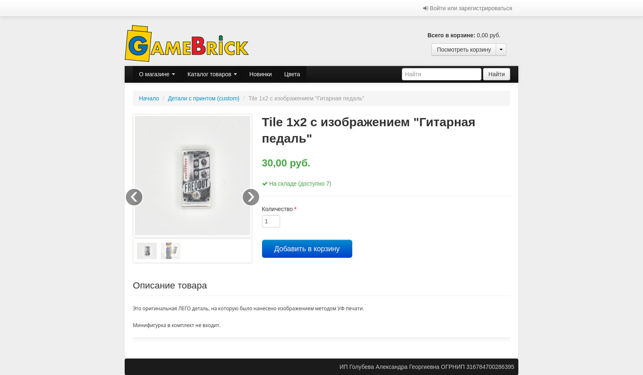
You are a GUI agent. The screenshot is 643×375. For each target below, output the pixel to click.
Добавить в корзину (307, 249)
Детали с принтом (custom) (203, 98)
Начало (149, 98)
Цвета (292, 74)
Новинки (260, 74)
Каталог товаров (212, 74)
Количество (279, 209)
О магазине (157, 74)
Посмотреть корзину (464, 49)
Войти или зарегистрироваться (467, 8)
